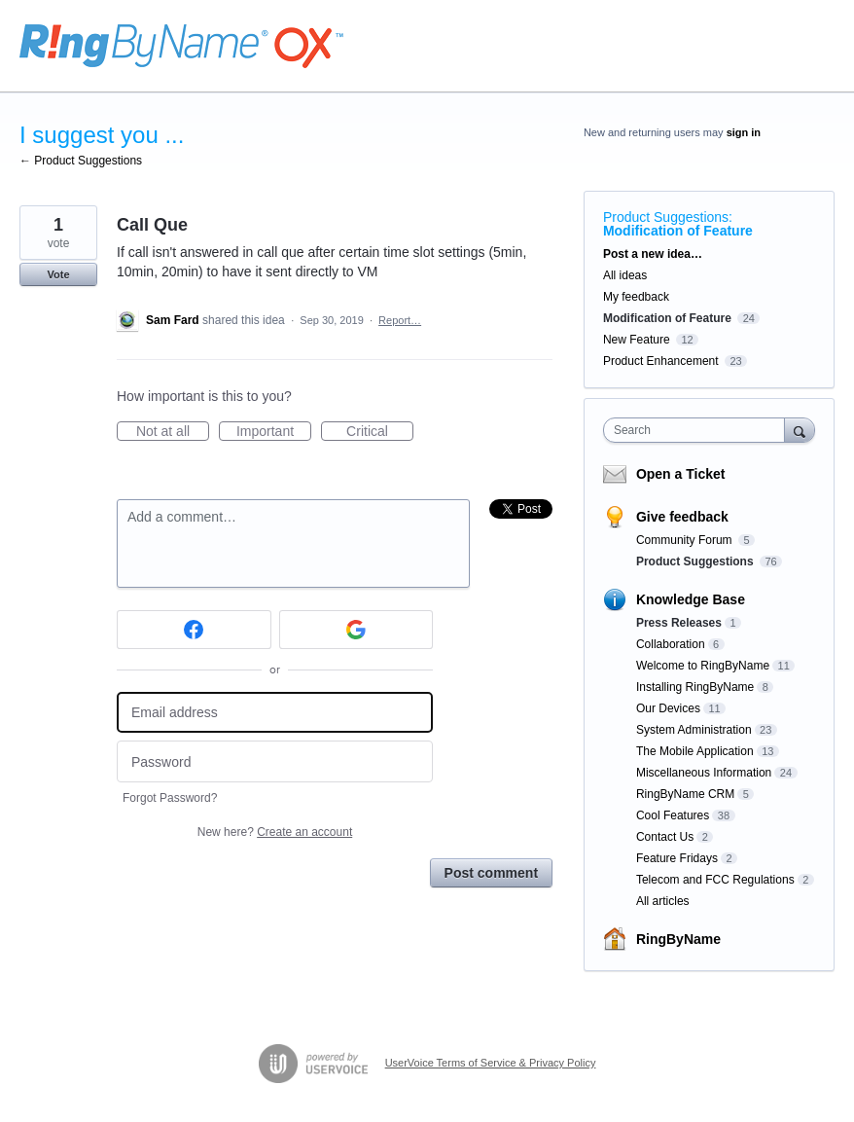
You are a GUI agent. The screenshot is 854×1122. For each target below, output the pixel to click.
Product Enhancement (661, 361)
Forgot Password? (170, 798)
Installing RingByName (695, 687)
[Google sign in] (356, 629)
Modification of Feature (678, 230)
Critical (379, 432)
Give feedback (682, 517)
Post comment (491, 873)
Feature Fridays (677, 858)
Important (273, 432)
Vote (58, 274)
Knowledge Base (690, 599)
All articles (663, 901)
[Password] (275, 761)
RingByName (678, 939)
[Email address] (275, 713)
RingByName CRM (685, 794)
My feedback (636, 297)
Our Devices (668, 708)
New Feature (636, 339)
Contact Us (665, 837)
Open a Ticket (681, 474)
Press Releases (679, 623)
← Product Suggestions (80, 160)
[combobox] (698, 430)
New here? (274, 832)
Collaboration (670, 644)
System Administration (694, 730)
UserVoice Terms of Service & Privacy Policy (490, 1062)
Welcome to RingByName (702, 665)
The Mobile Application (695, 751)
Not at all (172, 432)
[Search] (799, 429)
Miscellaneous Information (703, 772)
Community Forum (685, 540)
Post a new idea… (652, 254)
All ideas (625, 275)
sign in (744, 132)
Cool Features (672, 815)
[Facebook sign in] (194, 629)
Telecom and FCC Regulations (715, 880)
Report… (399, 320)
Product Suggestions (666, 217)
